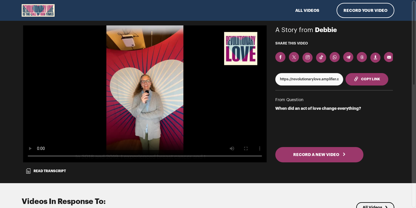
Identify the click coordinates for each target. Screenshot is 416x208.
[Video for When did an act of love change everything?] (145, 93)
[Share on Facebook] (280, 57)
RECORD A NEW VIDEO (319, 155)
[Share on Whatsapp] (335, 57)
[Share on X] (294, 57)
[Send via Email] (389, 57)
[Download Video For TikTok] (321, 58)
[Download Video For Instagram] (307, 58)
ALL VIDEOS (307, 10)
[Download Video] (375, 58)
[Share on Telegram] (348, 57)
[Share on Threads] (362, 57)
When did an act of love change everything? (318, 108)
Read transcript (45, 171)
